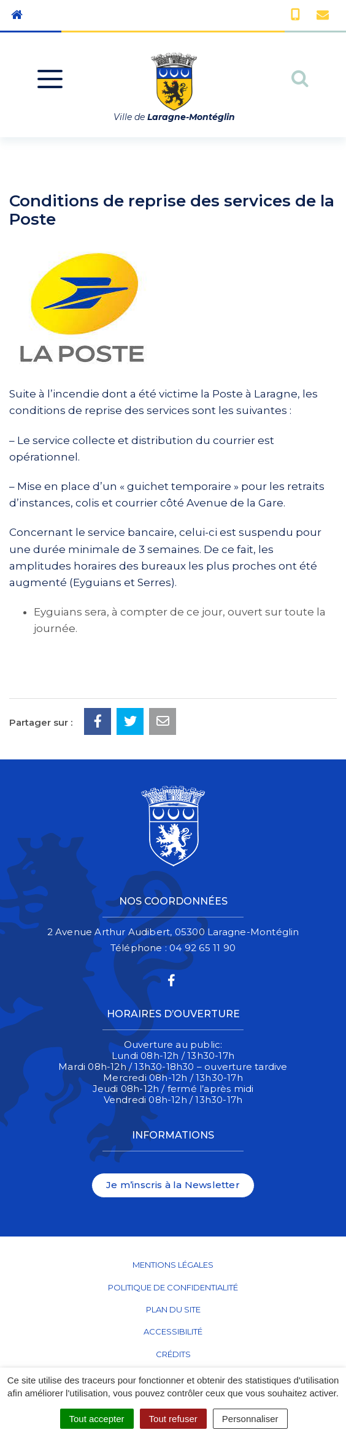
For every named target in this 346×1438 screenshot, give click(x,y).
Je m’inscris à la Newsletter (173, 1185)
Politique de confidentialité (173, 1287)
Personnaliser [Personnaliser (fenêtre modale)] (250, 1419)
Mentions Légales (173, 1265)
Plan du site (173, 1309)
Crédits (173, 1354)
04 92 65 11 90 (202, 948)
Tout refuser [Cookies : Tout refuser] (173, 1419)
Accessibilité (173, 1331)
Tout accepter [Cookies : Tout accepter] (97, 1419)
